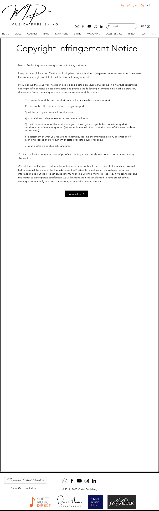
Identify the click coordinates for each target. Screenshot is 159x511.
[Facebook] (83, 26)
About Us (18, 487)
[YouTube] (89, 26)
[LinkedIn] (102, 26)
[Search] (121, 26)
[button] (147, 5)
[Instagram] (95, 26)
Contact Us (30, 487)
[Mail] (77, 26)
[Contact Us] (76, 194)
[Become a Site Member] (25, 480)
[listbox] (148, 26)
